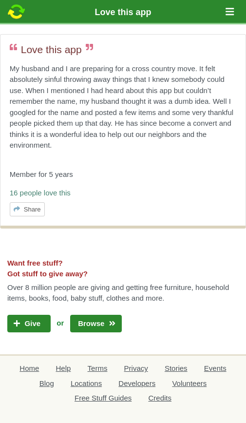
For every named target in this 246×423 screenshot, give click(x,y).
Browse (96, 323)
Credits (159, 398)
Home (29, 368)
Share (27, 209)
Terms (98, 368)
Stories (176, 368)
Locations (86, 383)
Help (63, 368)
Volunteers (189, 383)
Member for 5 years (41, 174)
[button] (230, 11)
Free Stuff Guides (103, 398)
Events (215, 368)
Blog (46, 383)
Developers (136, 383)
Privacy (136, 368)
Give (28, 323)
